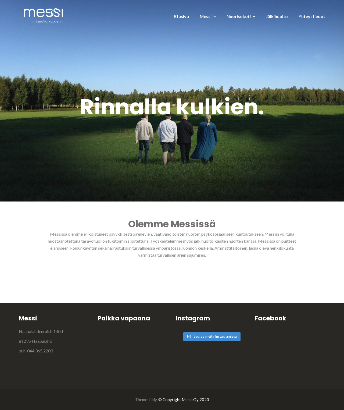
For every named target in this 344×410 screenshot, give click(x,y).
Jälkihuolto (277, 16)
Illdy (153, 399)
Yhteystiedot (312, 16)
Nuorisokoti (239, 16)
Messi (206, 16)
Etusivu (181, 16)
